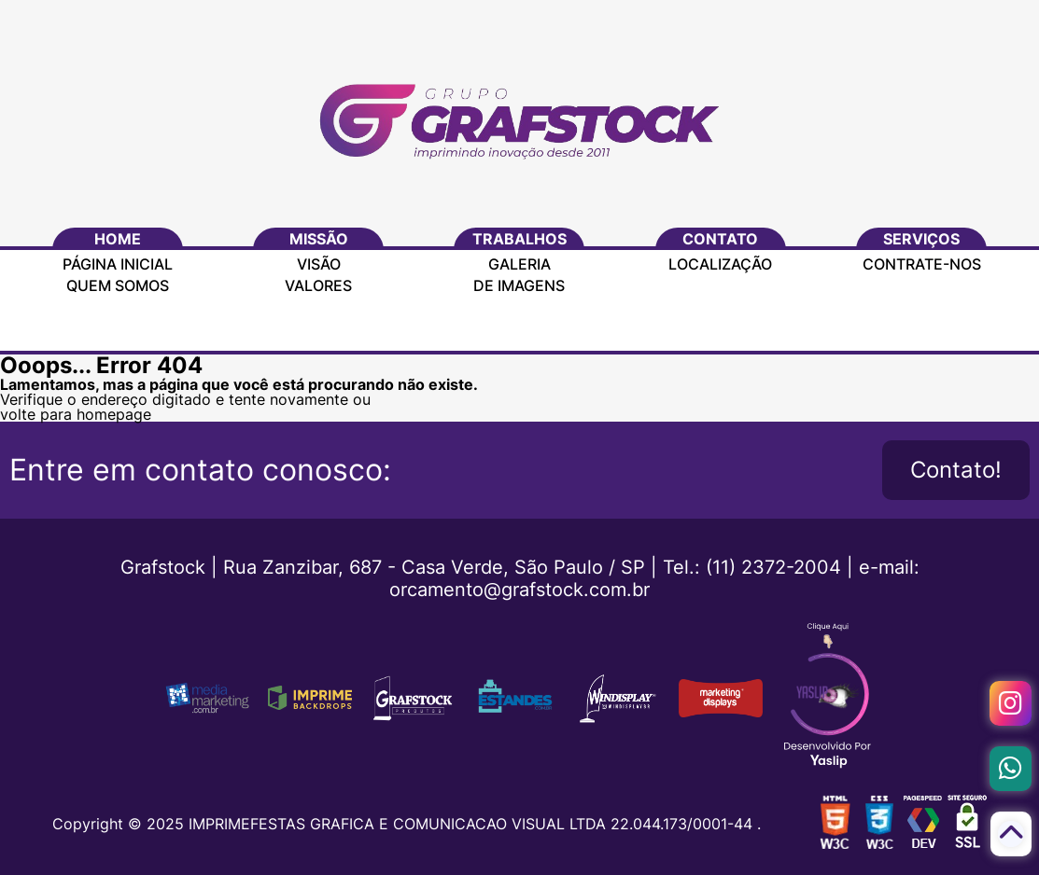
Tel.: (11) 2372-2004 (752, 567)
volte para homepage (75, 414)
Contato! (956, 469)
